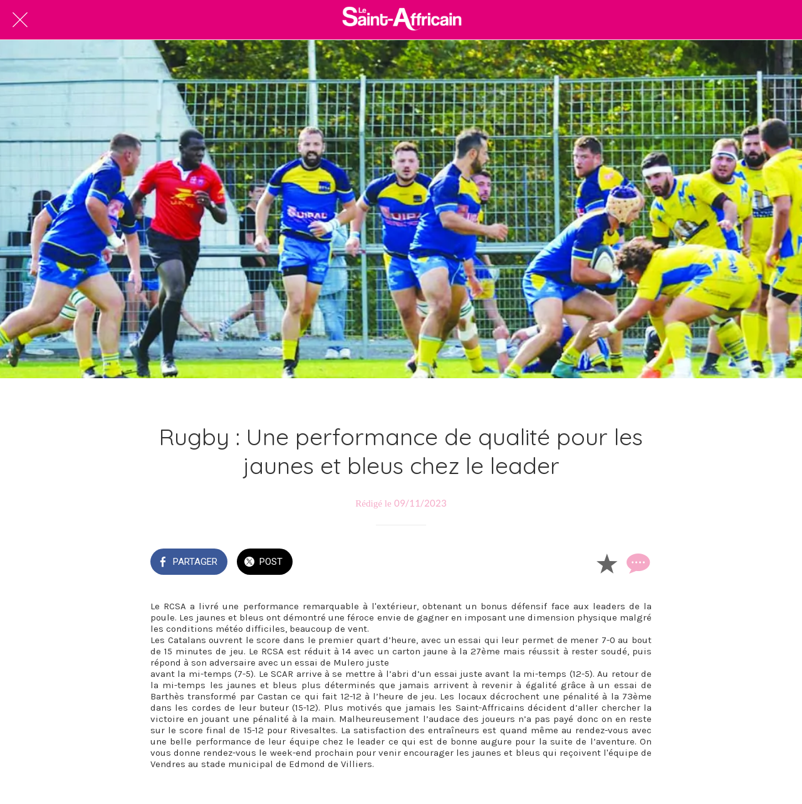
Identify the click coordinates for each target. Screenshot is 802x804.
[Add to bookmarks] (606, 563)
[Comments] (637, 563)
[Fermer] (20, 20)
